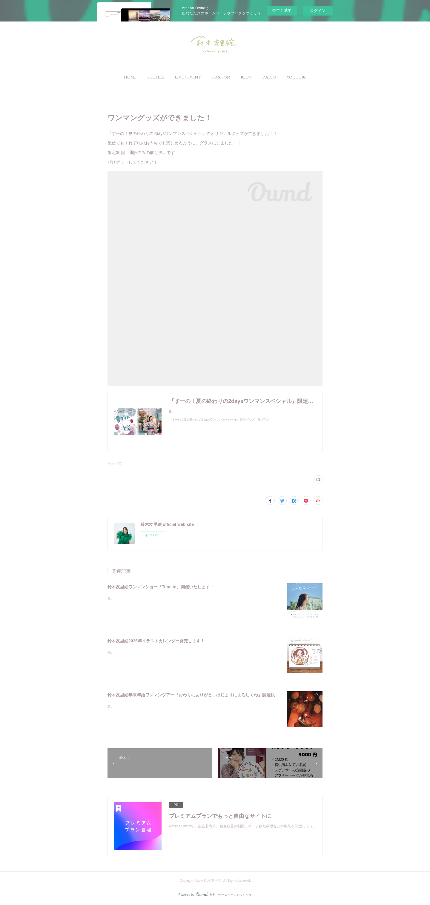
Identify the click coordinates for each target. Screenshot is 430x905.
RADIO (269, 77)
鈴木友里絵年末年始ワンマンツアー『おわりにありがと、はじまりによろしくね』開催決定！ (195, 694)
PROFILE (155, 77)
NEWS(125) (115, 463)
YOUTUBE (296, 77)
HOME (130, 77)
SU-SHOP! (220, 77)
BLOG (246, 77)
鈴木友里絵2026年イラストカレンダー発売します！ (156, 640)
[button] (130, 77)
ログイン (317, 10)
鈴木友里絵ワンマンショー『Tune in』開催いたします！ (161, 586)
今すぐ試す (281, 10)
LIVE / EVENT (188, 77)
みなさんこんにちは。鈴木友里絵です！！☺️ (143, 706)
